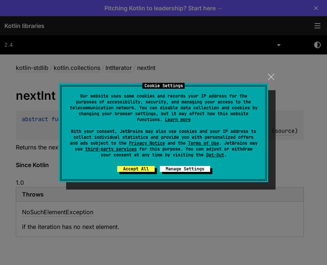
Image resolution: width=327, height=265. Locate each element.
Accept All (136, 169)
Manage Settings (185, 169)
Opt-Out (215, 155)
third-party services (111, 149)
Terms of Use (203, 143)
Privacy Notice (147, 143)
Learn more (178, 120)
